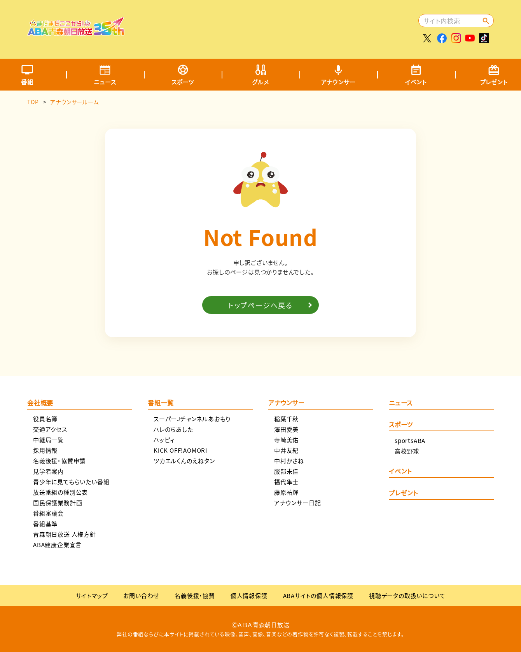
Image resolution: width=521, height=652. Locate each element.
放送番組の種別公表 (60, 492)
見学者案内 (48, 471)
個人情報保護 (249, 595)
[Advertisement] (274, 25)
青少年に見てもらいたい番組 (71, 482)
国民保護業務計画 (57, 503)
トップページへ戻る (260, 305)
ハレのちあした (173, 429)
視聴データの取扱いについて (407, 595)
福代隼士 (286, 482)
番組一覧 (161, 403)
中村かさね (289, 461)
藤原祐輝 (286, 492)
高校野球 (407, 451)
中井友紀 (286, 450)
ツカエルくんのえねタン (184, 461)
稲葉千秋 (286, 419)
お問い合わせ (141, 595)
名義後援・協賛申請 (59, 461)
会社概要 (40, 403)
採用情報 (45, 450)
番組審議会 (48, 513)
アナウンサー (338, 82)
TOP (32, 102)
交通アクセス (50, 429)
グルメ (260, 82)
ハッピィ (164, 440)
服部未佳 (286, 471)
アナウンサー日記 (297, 503)
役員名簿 (45, 419)
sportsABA (410, 440)
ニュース (105, 82)
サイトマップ (92, 595)
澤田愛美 (286, 429)
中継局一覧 (48, 440)
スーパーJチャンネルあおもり (192, 419)
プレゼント (403, 493)
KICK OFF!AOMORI (180, 450)
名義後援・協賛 (195, 595)
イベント (416, 82)
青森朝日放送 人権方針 (64, 534)
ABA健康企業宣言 (57, 544)
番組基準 (45, 524)
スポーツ (182, 82)
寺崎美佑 (286, 440)
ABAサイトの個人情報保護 (318, 595)
